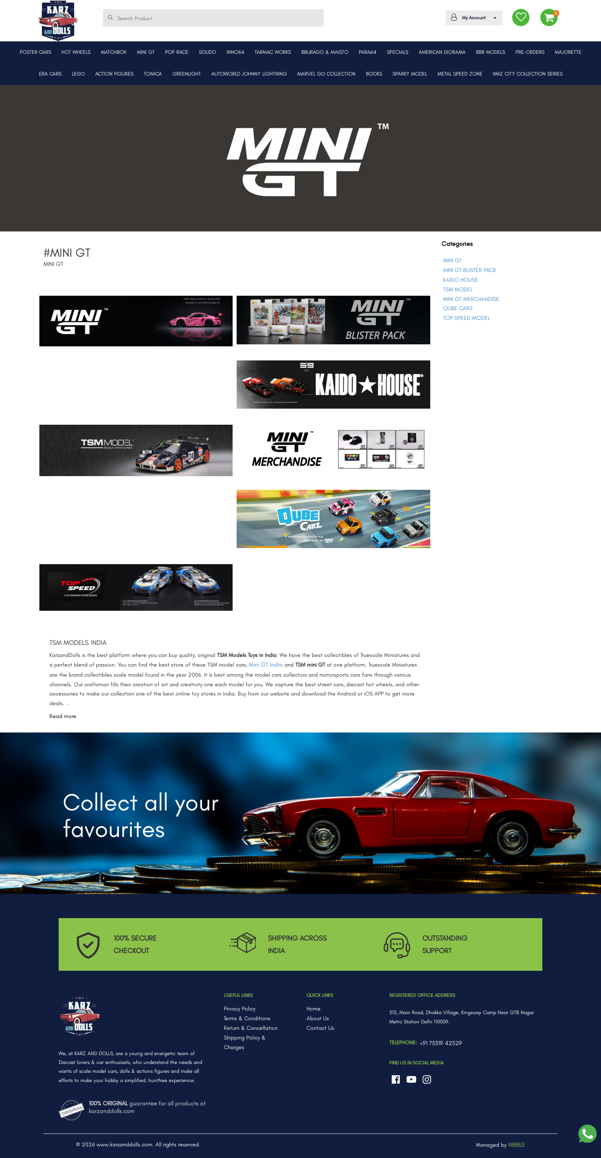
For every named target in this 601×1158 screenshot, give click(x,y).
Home (314, 1008)
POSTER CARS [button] (35, 52)
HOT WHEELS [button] (75, 52)
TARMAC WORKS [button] (273, 52)
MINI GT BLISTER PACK (469, 270)
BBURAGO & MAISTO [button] (324, 52)
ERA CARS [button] (50, 74)
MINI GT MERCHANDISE (471, 299)
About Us (318, 1018)
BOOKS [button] (374, 74)
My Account (473, 17)
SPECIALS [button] (397, 52)
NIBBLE (516, 1144)
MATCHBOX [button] (114, 52)
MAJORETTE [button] (568, 52)
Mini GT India (266, 664)
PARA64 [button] (367, 52)
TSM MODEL (458, 289)
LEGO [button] (78, 74)
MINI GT (452, 260)
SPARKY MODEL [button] (409, 74)
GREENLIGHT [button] (186, 74)
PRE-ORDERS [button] (529, 52)
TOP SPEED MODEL (466, 318)
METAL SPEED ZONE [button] (459, 74)
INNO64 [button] (235, 52)
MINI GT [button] (146, 52)
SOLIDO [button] (207, 52)
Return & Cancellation (251, 1028)
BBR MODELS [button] (490, 52)
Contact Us (320, 1028)
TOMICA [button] (153, 74)
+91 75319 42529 (441, 1043)
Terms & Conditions (247, 1018)
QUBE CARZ (458, 308)
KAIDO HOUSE (460, 279)
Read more (62, 716)
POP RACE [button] (176, 52)
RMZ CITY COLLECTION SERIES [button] (527, 74)
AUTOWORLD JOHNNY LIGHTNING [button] (249, 74)
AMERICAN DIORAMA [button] (442, 52)
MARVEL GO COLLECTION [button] (326, 74)
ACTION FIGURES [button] (114, 74)
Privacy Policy (240, 1008)
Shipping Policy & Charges (245, 1042)
